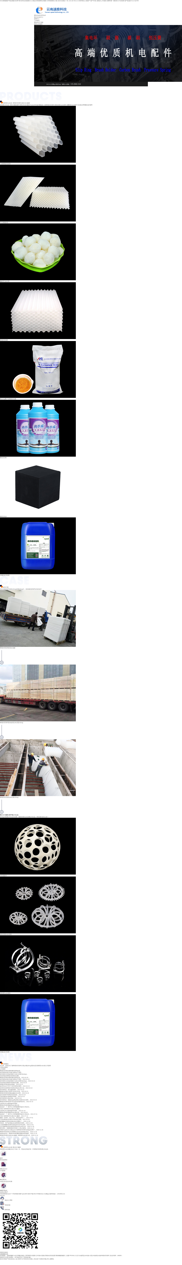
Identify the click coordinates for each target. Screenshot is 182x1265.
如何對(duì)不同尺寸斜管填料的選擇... (11, 1086)
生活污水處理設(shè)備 (82, 1255)
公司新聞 (2, 1069)
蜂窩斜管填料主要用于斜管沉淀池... (10, 1091)
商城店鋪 (5, 1205)
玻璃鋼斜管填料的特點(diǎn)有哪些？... (11, 1121)
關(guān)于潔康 (38, 22)
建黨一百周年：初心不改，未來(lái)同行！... (13, 1117)
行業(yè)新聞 (4, 1067)
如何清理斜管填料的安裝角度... (9, 1095)
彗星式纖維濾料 (14, 105)
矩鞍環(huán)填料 (5, 993)
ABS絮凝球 (3, 875)
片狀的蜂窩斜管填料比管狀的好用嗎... (11, 1119)
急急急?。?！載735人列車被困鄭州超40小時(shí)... (15, 1107)
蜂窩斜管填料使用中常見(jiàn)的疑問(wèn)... (13, 1101)
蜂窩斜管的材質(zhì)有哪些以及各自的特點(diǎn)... (15, 1131)
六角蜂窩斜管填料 (48, 105)
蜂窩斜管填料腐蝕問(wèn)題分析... (10, 1105)
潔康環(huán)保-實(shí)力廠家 (12, 1147)
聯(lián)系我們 (38, 24)
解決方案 (6, 587)
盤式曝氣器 (39, 105)
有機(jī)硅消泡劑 (4, 575)
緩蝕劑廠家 (10, 1255)
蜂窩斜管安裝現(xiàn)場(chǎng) (9, 797)
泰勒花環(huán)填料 (60, 105)
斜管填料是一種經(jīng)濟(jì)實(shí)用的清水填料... (15, 1100)
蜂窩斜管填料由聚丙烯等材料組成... (10, 1070)
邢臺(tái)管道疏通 (50, 1255)
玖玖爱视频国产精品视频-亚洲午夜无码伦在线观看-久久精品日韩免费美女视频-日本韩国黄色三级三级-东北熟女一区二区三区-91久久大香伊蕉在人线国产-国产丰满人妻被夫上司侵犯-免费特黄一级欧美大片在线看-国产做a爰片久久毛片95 (69, 1)
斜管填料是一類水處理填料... (8, 1089)
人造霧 (67, 1255)
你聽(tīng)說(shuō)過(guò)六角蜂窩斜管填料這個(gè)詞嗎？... (18, 1130)
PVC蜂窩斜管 (4, 222)
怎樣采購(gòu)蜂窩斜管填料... (8, 1096)
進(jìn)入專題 (6, 1200)
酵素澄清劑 (3, 457)
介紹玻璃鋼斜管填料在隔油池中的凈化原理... (13, 1124)
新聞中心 (36, 19)
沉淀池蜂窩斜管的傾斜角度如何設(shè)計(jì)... (13, 1126)
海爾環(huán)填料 (72, 105)
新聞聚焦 (6, 1064)
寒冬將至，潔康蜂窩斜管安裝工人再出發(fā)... (13, 1128)
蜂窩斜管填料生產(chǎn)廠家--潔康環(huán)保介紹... (15, 1135)
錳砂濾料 (90, 105)
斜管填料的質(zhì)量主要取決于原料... (11, 1072)
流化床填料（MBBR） (116, 1255)
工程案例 (36, 20)
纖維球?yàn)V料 (31, 105)
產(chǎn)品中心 (38, 17)
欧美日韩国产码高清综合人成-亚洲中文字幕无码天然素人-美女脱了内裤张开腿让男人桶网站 (27, 1259)
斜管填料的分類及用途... (7, 1098)
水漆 (15, 1255)
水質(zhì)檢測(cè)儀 (95, 1255)
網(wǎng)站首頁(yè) (40, 15)
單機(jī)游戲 (20, 1255)
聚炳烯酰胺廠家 (60, 1255)
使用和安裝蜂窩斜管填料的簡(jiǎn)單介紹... (12, 1088)
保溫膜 (33, 1255)
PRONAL (72, 1255)
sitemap (2, 1195)
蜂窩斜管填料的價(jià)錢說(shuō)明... (11, 1093)
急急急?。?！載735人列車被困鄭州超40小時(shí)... (15, 1114)
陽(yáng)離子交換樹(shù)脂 (8, 399)
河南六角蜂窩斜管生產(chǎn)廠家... (10, 1109)
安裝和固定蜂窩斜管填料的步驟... (10, 1076)
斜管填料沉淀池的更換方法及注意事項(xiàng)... (14, 1074)
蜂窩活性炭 (23, 105)
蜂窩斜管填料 (4, 340)
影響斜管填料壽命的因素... (8, 1084)
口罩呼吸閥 (27, 1255)
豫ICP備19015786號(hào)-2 (36, 1194)
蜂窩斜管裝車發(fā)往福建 (7, 648)
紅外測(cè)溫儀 (40, 1255)
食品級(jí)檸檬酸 (82, 105)
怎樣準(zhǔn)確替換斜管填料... (9, 1103)
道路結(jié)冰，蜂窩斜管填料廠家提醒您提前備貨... (15, 1133)
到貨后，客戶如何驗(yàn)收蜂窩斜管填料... (12, 1123)
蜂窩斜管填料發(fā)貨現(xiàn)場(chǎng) (11, 722)
